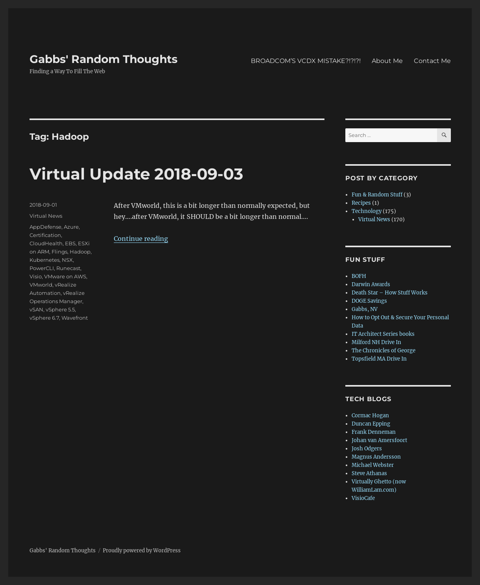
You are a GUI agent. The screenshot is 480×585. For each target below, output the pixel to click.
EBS (70, 243)
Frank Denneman (374, 432)
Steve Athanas (369, 473)
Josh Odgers (367, 448)
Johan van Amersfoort (379, 440)
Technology (367, 211)
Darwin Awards (371, 284)
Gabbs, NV (365, 309)
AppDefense (45, 227)
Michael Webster (373, 465)
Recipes (361, 203)
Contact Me (432, 61)
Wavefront (74, 318)
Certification (45, 235)
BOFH (359, 276)
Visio (36, 276)
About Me (387, 61)
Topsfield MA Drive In (379, 358)
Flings (59, 251)
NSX (67, 260)
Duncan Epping (371, 423)
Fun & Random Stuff (377, 194)
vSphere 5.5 (60, 309)
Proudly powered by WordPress (142, 550)
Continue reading (141, 239)
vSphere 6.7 (44, 318)
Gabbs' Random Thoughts (104, 59)
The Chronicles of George (383, 350)
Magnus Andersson (376, 457)
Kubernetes (44, 260)
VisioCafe (363, 498)
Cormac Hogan (370, 415)
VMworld (41, 284)
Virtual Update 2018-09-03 (136, 173)
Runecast (68, 268)
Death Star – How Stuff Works (390, 292)
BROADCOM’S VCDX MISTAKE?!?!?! (306, 61)
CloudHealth (46, 243)
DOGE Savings (369, 301)
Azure (71, 227)
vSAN (36, 309)
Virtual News (46, 216)
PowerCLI (42, 268)
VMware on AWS (65, 276)
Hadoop (80, 251)
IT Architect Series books (383, 334)
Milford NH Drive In (376, 342)
